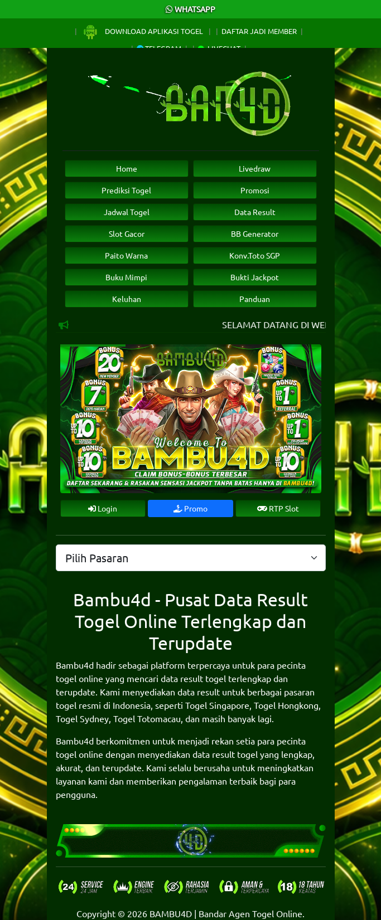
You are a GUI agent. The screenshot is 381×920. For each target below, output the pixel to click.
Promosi (254, 190)
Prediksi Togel (126, 190)
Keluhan (126, 299)
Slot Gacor (126, 233)
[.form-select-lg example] (191, 557)
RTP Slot (278, 508)
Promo (190, 508)
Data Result (255, 212)
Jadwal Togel (126, 212)
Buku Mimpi (126, 277)
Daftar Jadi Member (259, 31)
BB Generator (254, 233)
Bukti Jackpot (254, 277)
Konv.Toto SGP (254, 255)
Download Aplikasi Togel (143, 31)
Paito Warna (126, 255)
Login (102, 508)
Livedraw (255, 168)
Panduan (254, 299)
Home (126, 168)
